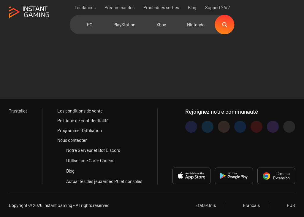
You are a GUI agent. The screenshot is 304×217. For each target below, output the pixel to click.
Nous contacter (72, 140)
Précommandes (119, 7)
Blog (192, 7)
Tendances (85, 7)
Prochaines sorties (161, 7)
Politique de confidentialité (83, 120)
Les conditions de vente (80, 110)
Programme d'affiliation (79, 130)
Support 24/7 (217, 7)
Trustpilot (18, 110)
